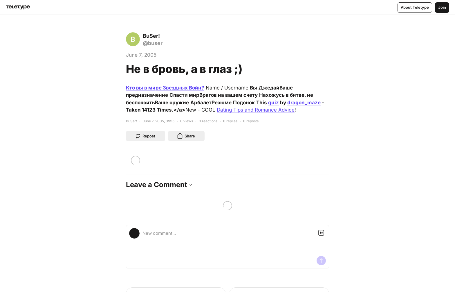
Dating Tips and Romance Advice (256, 110)
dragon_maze (304, 102)
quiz (273, 102)
